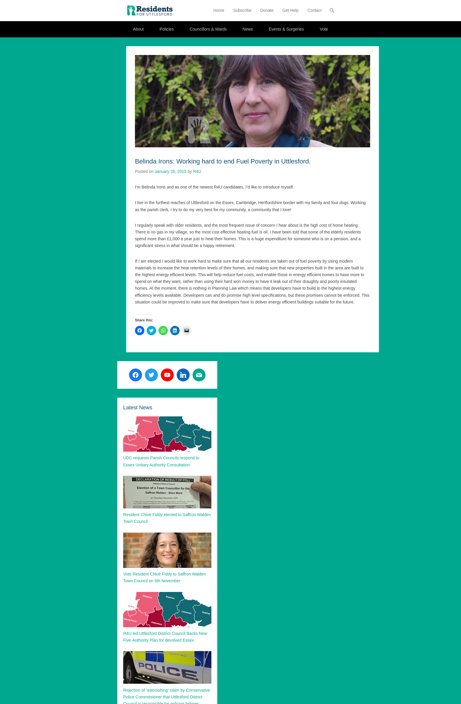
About (138, 29)
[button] (149, 10)
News (248, 29)
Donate (266, 10)
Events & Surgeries (286, 29)
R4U (197, 171)
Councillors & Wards (208, 29)
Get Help (291, 10)
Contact (315, 10)
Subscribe (242, 10)
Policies (167, 29)
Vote (324, 29)
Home (218, 10)
